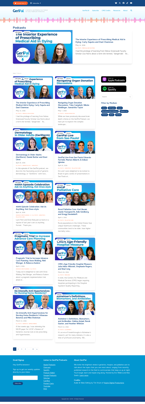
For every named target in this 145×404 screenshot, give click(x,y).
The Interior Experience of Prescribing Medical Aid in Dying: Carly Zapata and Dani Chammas (100, 43)
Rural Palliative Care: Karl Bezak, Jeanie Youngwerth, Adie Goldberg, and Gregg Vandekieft (73, 214)
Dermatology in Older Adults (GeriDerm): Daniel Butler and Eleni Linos (31, 159)
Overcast (47, 369)
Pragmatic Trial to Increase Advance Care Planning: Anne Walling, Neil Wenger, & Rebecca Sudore (32, 263)
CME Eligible (18, 35)
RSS (45, 391)
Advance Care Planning (22, 217)
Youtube (47, 388)
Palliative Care (76, 170)
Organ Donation (70, 115)
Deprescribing (33, 326)
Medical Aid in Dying (88, 50)
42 (35, 351)
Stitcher (47, 380)
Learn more (84, 377)
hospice (123, 110)
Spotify (46, 372)
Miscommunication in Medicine (112, 114)
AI (30, 217)
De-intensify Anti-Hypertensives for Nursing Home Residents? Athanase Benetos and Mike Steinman (32, 317)
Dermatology (27, 167)
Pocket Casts (49, 386)
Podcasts (29, 35)
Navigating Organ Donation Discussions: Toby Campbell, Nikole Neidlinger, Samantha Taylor (73, 107)
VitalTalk (105, 122)
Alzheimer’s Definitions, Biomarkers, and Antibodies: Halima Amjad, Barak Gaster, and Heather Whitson (74, 323)
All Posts (78, 50)
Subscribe (38, 3)
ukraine (125, 118)
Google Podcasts (50, 377)
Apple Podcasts (49, 367)
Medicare (67, 277)
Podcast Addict (49, 375)
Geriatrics (35, 167)
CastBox (47, 383)
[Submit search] (130, 99)
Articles (104, 110)
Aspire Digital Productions (114, 385)
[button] (131, 11)
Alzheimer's (68, 331)
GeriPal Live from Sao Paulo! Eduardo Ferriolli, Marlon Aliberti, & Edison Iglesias (74, 162)
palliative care (106, 118)
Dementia (25, 326)
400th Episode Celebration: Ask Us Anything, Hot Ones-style (31, 210)
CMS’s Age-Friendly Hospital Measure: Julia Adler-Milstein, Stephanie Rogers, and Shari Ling (75, 268)
